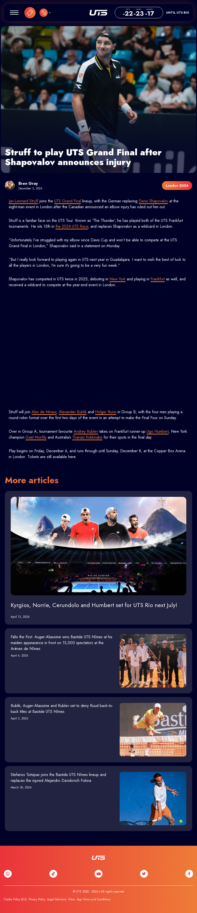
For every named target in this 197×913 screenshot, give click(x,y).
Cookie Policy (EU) (15, 899)
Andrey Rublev (86, 431)
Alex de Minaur (44, 412)
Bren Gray (28, 183)
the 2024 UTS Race (71, 226)
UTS (98, 13)
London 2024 (177, 185)
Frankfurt (158, 279)
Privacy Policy (37, 899)
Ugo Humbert (158, 431)
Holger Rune (105, 412)
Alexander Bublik (73, 412)
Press (71, 899)
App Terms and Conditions (93, 899)
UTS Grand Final (67, 201)
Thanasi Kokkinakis (87, 437)
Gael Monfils (36, 437)
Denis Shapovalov (153, 201)
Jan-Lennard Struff (23, 201)
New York (117, 279)
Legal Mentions (56, 899)
